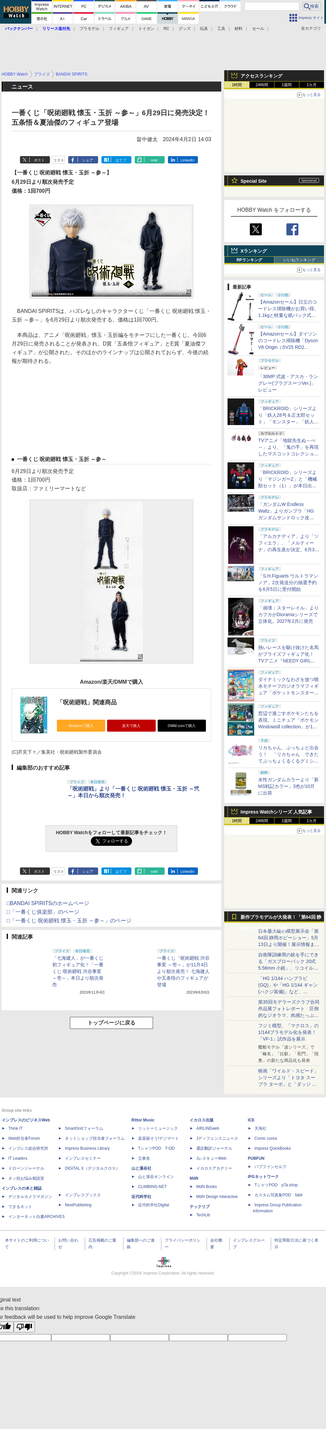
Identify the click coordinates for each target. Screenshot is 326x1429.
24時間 (261, 85)
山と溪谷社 (141, 1168)
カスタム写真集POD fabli (278, 1195)
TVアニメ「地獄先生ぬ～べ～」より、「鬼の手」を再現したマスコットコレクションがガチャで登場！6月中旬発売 (288, 454)
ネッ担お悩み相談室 (26, 1178)
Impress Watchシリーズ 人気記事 (276, 812)
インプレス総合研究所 (28, 1148)
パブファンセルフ (270, 1166)
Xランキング (254, 251)
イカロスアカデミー (214, 1168)
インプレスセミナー (83, 1158)
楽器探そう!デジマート (158, 1138)
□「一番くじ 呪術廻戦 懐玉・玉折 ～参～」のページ (69, 920)
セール (258, 28)
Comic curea (265, 1138)
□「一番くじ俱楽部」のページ (43, 912)
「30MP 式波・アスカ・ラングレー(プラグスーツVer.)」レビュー (288, 383)
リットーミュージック (158, 1128)
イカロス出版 (202, 1120)
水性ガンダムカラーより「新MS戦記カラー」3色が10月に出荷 (288, 786)
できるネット (20, 1206)
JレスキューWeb (211, 1158)
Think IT (15, 1128)
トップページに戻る (111, 1023)
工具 (221, 28)
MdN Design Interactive (217, 1196)
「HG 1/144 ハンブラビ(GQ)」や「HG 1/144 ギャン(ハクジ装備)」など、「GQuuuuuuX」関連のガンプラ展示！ (288, 992)
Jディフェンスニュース (217, 1138)
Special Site (254, 181)
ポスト (39, 160)
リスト (58, 160)
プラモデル (89, 28)
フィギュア (119, 28)
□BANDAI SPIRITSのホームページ (48, 903)
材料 (239, 28)
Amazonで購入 (81, 726)
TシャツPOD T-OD (156, 1148)
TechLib (203, 1215)
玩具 (204, 28)
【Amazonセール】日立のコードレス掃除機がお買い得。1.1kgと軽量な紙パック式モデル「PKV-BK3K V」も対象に (288, 315)
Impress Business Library (87, 1148)
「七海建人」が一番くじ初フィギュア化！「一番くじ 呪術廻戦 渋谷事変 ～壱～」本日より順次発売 (77, 971)
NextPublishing (78, 1205)
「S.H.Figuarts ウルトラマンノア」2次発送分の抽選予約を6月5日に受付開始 (288, 582)
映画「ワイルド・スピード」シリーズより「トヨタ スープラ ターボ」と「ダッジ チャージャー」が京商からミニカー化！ (288, 1084)
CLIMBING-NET (152, 1186)
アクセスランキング (261, 76)
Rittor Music (142, 1120)
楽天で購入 (131, 726)
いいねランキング (299, 260)
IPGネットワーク (263, 1176)
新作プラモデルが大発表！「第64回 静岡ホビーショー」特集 (281, 918)
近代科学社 (141, 1196)
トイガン (146, 28)
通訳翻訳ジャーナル (214, 1148)
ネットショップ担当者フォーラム (95, 1138)
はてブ (120, 160)
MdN (194, 1178)
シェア (87, 160)
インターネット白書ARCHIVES (36, 1216)
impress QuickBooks (272, 1148)
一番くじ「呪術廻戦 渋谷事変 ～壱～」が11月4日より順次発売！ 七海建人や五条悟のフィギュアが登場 (183, 971)
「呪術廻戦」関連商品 (87, 702)
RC (166, 28)
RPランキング (249, 260)
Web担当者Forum (24, 1138)
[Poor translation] (24, 1326)
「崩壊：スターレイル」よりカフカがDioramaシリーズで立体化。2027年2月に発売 (288, 614)
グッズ (185, 28)
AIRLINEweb (207, 1128)
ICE (251, 1120)
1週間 (287, 85)
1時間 (237, 85)
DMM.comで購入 (182, 726)
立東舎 (144, 1158)
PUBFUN (256, 1158)
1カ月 (312, 85)
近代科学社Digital (153, 1205)
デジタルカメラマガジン (30, 1196)
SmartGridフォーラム (84, 1128)
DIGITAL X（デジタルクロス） (92, 1168)
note (154, 160)
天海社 (260, 1128)
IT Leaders (17, 1158)
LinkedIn (188, 160)
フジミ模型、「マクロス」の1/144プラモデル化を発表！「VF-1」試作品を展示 (288, 1032)
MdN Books (206, 1186)
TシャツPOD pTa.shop (276, 1185)
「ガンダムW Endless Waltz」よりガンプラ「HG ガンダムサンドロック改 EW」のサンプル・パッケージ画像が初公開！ (287, 518)
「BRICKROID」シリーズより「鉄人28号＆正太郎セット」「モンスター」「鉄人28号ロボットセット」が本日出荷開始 (288, 422)
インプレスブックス (83, 1195)
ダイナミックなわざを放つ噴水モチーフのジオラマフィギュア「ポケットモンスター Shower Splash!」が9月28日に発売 (288, 693)
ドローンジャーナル (26, 1168)
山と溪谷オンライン (156, 1176)
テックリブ (200, 1206)
